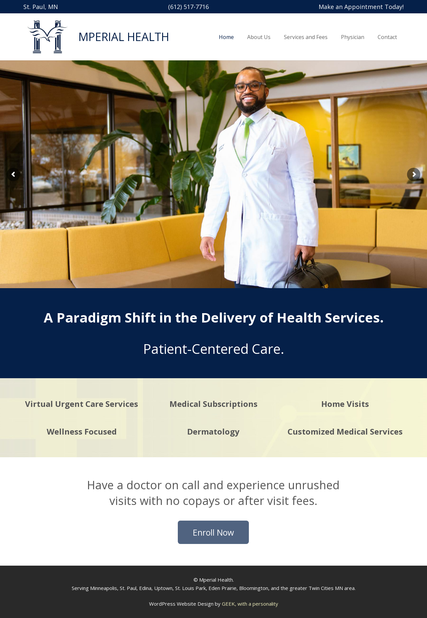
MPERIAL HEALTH (123, 36)
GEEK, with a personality (250, 603)
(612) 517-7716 (188, 7)
